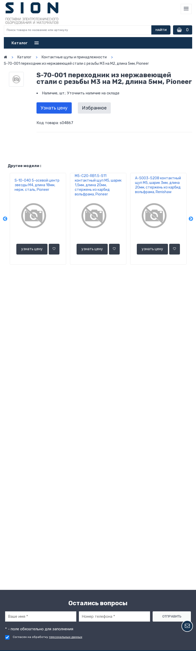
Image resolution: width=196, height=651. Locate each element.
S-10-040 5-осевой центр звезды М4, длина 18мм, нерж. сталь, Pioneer (37, 185)
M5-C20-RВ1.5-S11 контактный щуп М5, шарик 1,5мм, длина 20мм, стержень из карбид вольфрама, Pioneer (98, 185)
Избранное (94, 108)
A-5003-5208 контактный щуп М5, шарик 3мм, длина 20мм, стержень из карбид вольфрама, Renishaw (158, 185)
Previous (5, 219)
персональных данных (65, 637)
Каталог (24, 57)
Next (190, 219)
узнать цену (32, 249)
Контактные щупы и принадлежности (74, 57)
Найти (161, 30)
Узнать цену (54, 108)
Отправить (171, 616)
